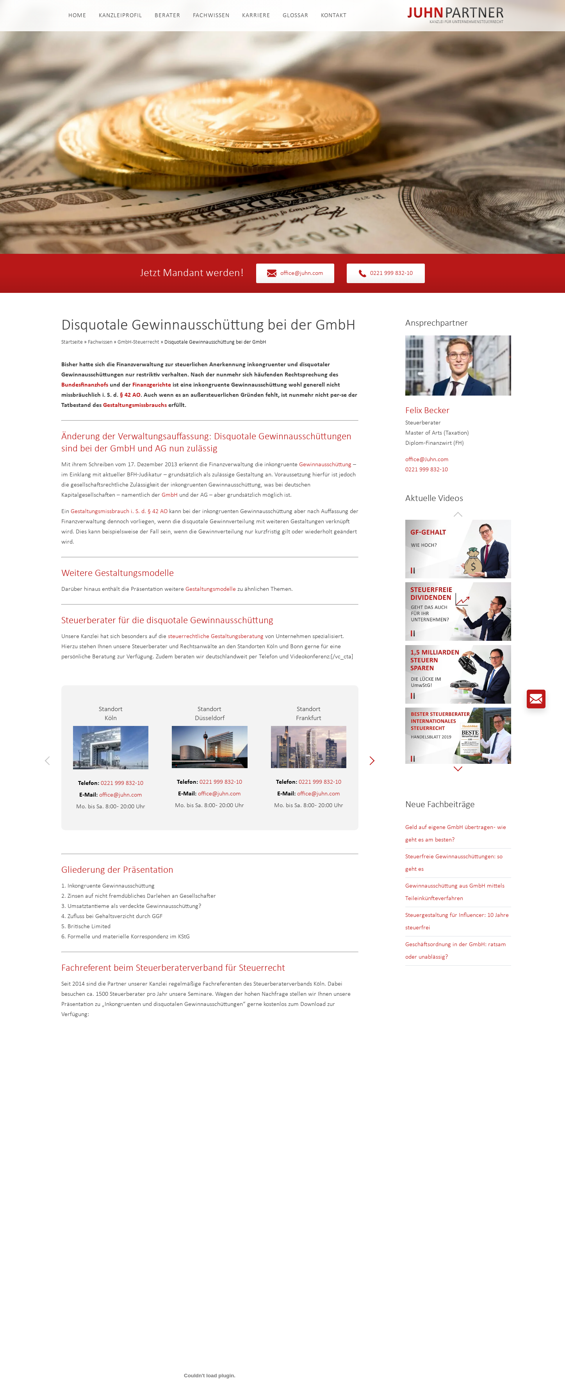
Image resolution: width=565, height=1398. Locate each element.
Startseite (72, 342)
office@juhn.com (295, 273)
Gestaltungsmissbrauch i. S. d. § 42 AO (119, 511)
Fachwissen (211, 15)
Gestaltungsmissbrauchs (135, 405)
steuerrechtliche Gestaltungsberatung (216, 636)
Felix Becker (427, 410)
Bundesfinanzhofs (84, 385)
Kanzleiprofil (120, 15)
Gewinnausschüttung (325, 465)
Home (77, 15)
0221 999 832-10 (386, 273)
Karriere (256, 15)
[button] (49, 760)
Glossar (295, 15)
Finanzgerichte (151, 385)
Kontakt (334, 15)
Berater (167, 15)
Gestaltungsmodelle (210, 589)
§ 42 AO (130, 395)
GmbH (170, 495)
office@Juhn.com (427, 459)
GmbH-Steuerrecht (138, 342)
